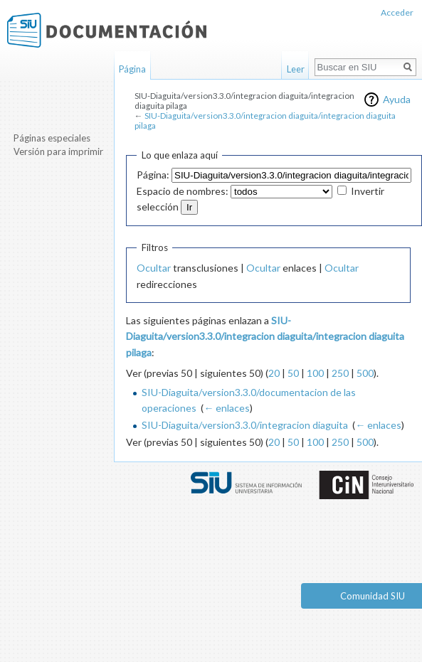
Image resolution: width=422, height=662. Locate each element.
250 (340, 373)
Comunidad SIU (372, 596)
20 (274, 373)
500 (365, 373)
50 (293, 373)
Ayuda (397, 99)
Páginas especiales (52, 138)
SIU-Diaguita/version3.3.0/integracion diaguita (245, 425)
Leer (296, 69)
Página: (153, 175)
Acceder (397, 12)
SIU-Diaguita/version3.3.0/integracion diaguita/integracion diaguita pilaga (265, 120)
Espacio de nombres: (182, 191)
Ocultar (154, 268)
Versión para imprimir (58, 151)
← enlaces (227, 408)
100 (315, 373)
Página (132, 69)
